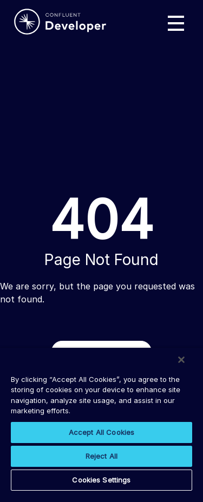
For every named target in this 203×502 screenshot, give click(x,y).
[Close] (181, 359)
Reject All (101, 456)
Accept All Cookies (101, 432)
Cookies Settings (101, 479)
